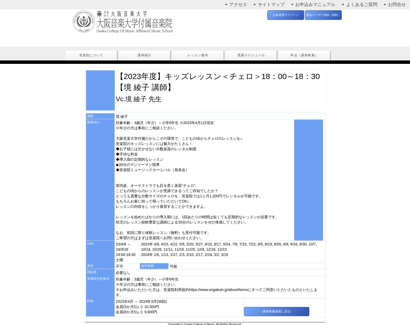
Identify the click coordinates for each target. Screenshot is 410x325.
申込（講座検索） (304, 55)
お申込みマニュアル (315, 4)
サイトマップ (271, 4)
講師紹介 (144, 55)
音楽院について (91, 55)
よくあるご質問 (361, 4)
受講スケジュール (251, 55)
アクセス (238, 4)
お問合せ (397, 4)
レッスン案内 (197, 55)
